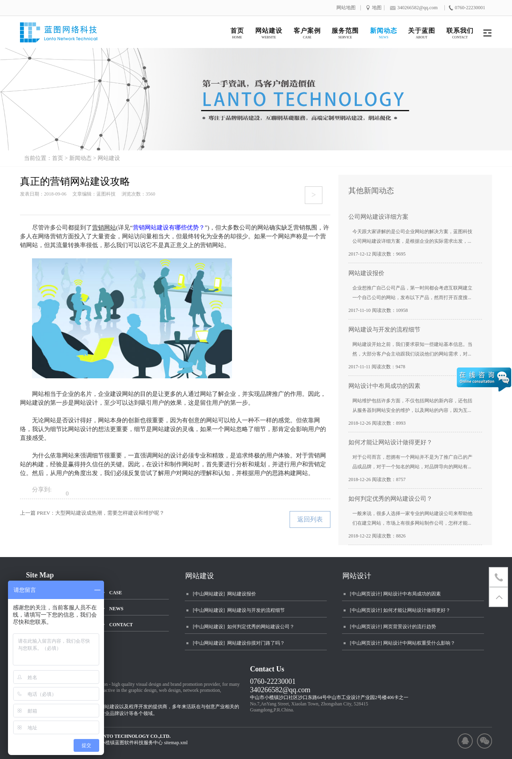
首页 (57, 158)
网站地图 (346, 7)
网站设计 (356, 576)
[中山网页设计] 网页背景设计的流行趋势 (393, 626)
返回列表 (310, 519)
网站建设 (109, 158)
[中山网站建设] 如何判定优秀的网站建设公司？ (243, 626)
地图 (377, 7)
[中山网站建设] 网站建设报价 (224, 594)
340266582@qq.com (280, 690)
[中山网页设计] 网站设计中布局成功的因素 (395, 594)
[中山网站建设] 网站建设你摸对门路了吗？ (239, 643)
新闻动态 (80, 158)
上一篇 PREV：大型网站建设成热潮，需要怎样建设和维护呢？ (92, 513)
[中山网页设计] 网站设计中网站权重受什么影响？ (402, 643)
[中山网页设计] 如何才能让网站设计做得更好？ (400, 610)
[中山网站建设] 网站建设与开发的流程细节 (239, 610)
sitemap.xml (176, 742)
